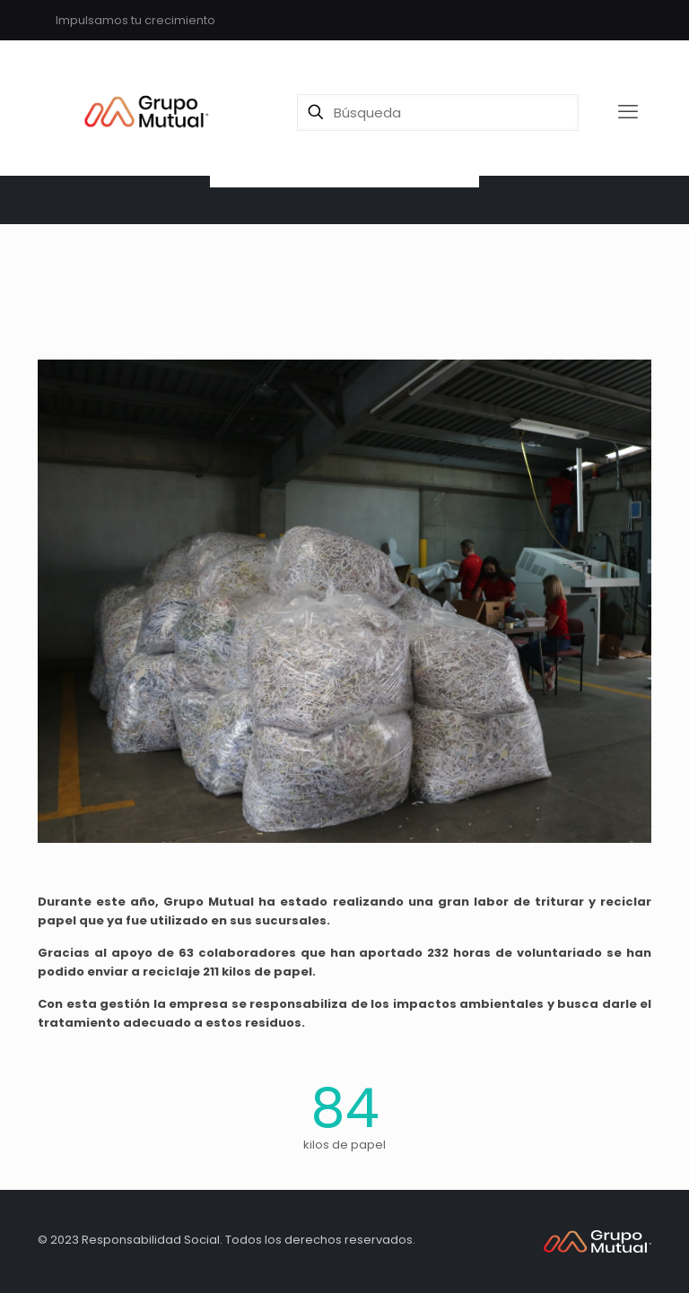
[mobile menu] (628, 112)
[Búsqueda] (438, 112)
